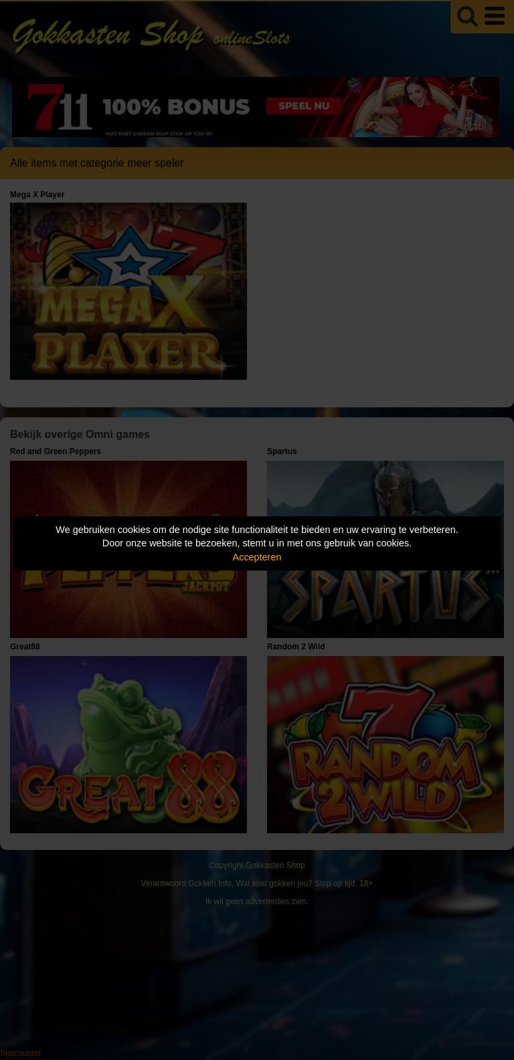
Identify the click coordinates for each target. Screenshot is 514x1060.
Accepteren (257, 557)
